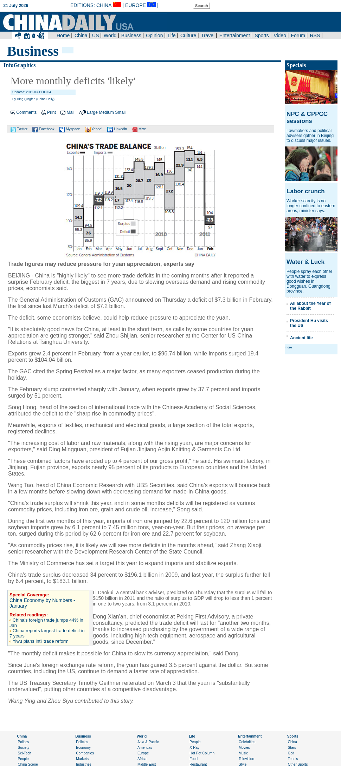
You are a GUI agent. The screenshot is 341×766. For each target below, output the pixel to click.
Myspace (69, 129)
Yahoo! (94, 129)
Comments (26, 112)
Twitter (19, 129)
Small (120, 112)
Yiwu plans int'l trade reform (40, 641)
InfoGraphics (20, 65)
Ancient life (301, 337)
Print (51, 112)
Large (92, 112)
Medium (106, 112)
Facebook (43, 129)
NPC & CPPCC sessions (307, 117)
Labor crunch (306, 191)
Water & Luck (305, 261)
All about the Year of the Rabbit (310, 306)
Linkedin (117, 129)
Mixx (139, 129)
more (288, 347)
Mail (70, 112)
